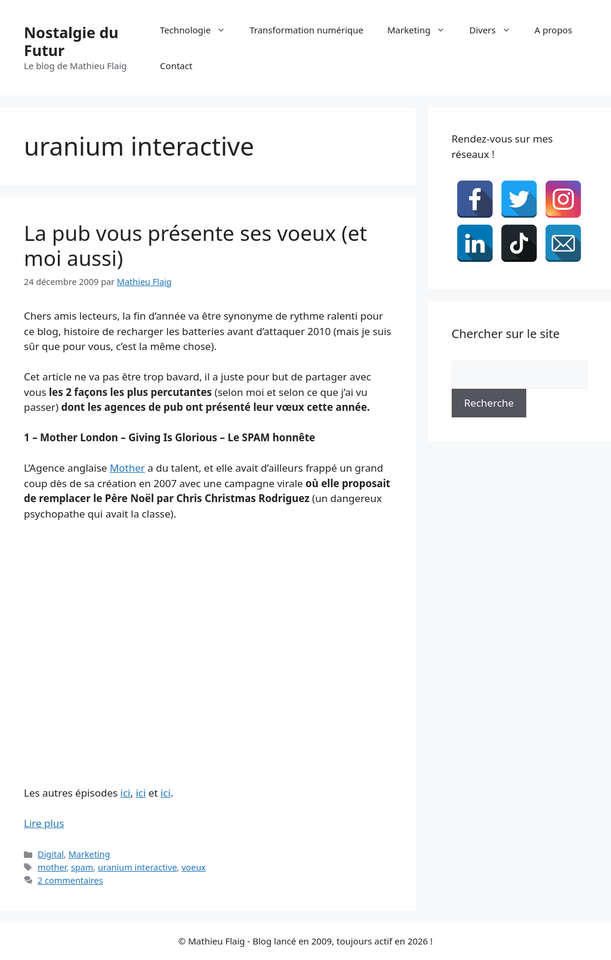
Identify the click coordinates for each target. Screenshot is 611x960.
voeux (193, 867)
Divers (495, 30)
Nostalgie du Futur (71, 41)
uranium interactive (137, 867)
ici (126, 793)
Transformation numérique (306, 30)
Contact (176, 66)
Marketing (422, 30)
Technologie (198, 30)
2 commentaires (70, 880)
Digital (51, 854)
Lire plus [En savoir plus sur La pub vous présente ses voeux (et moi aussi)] (44, 823)
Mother (127, 468)
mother (52, 867)
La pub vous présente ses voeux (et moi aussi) (195, 245)
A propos (553, 30)
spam (82, 867)
